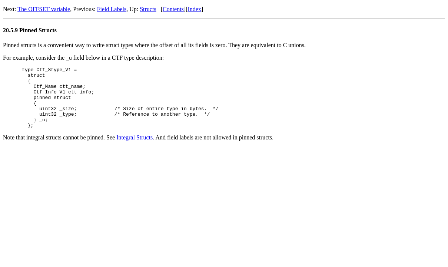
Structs (148, 9)
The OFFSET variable (43, 9)
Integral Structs (134, 149)
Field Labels (112, 9)
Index (194, 9)
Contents (173, 9)
